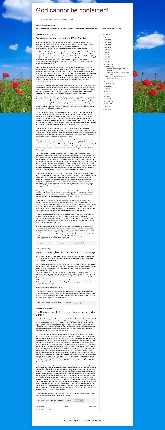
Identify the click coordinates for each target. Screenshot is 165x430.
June (107, 91)
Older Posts (92, 406)
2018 (106, 57)
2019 (106, 54)
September (109, 84)
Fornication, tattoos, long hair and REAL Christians (62, 38)
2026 (106, 37)
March (108, 99)
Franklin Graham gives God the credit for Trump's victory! (65, 252)
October (108, 81)
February (108, 101)
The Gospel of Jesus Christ (45, 25)
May (107, 94)
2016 (106, 62)
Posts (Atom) (47, 409)
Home (66, 406)
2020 (106, 52)
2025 (106, 40)
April (107, 96)
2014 (106, 109)
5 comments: (68, 302)
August (108, 86)
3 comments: (68, 243)
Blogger (98, 420)
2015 (106, 107)
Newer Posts (40, 406)
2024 (106, 42)
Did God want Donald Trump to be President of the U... (115, 77)
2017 (106, 59)
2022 (106, 47)
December (109, 64)
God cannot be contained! (72, 10)
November (109, 66)
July (107, 89)
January (108, 103)
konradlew (86, 420)
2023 (106, 45)
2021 (106, 49)
